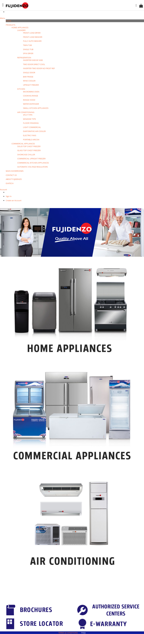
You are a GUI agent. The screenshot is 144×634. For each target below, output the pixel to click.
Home (8, 20)
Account (3, 189)
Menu (2, 18)
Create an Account (13, 200)
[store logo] (17, 5)
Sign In (9, 196)
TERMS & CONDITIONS (68, 632)
